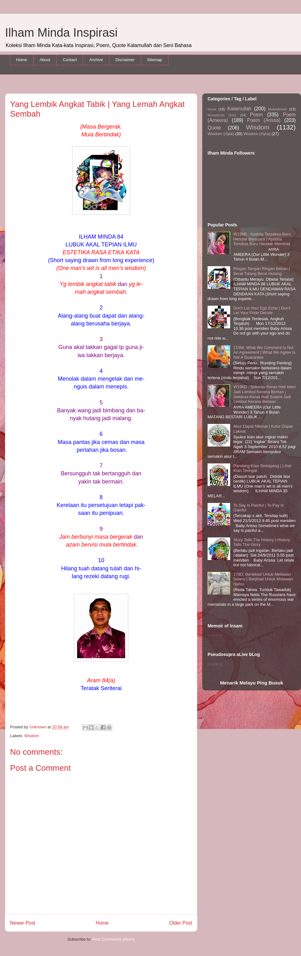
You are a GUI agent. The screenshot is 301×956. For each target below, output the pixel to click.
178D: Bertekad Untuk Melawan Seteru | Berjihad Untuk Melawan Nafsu (263, 579)
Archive (96, 59)
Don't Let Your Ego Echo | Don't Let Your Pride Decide (261, 310)
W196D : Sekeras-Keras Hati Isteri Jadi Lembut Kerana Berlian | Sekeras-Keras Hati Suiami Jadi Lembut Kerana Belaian (264, 394)
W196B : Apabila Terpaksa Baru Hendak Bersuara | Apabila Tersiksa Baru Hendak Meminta (262, 239)
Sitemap (154, 59)
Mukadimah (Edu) (222, 115)
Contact (70, 59)
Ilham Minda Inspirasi (61, 32)
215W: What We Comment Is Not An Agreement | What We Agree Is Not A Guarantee (264, 352)
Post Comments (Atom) (113, 939)
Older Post (180, 923)
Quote (214, 127)
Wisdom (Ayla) (221, 133)
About (45, 59)
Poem (256, 114)
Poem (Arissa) (264, 120)
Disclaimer (125, 59)
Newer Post (22, 923)
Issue (212, 109)
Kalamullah (239, 108)
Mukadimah (277, 109)
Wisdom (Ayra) (257, 133)
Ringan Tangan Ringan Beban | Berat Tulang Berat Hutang (261, 271)
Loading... (216, 635)
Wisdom (31, 735)
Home (21, 59)
